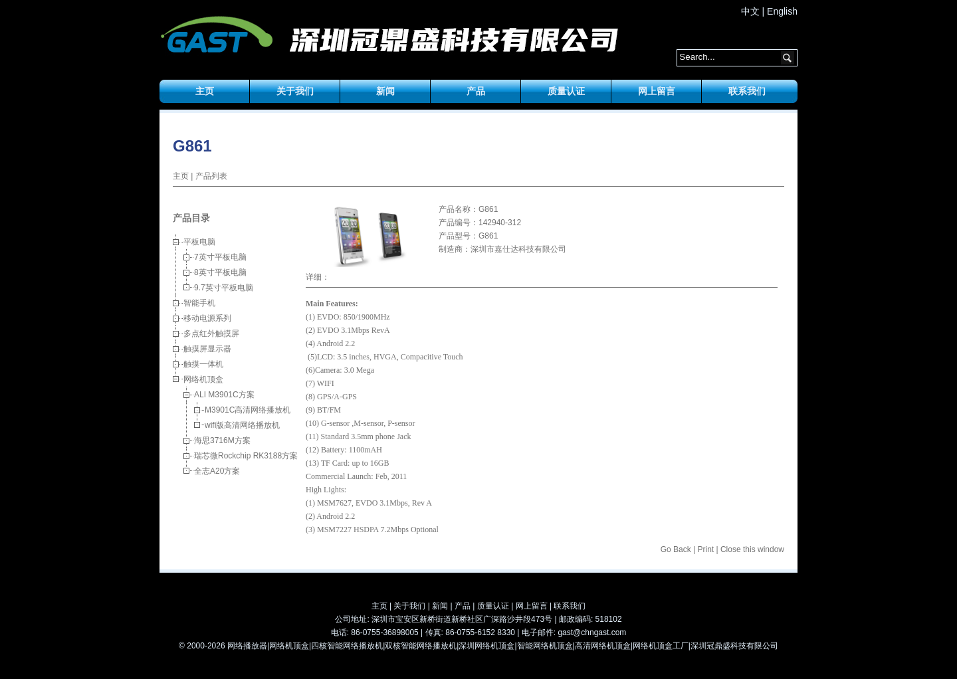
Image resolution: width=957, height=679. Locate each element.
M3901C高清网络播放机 (247, 410)
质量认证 (566, 91)
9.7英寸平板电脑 (223, 287)
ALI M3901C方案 (224, 394)
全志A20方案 (217, 471)
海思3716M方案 (222, 440)
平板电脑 (199, 241)
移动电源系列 (207, 318)
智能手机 (199, 303)
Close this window (752, 549)
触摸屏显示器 (207, 348)
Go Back (676, 549)
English (782, 11)
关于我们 (295, 91)
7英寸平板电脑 (220, 257)
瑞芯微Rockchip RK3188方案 (246, 455)
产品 (476, 91)
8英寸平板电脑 (220, 272)
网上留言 (656, 91)
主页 (204, 91)
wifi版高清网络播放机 (242, 425)
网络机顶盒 (203, 379)
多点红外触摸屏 (211, 333)
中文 (750, 11)
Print (705, 549)
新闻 (385, 91)
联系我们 (747, 91)
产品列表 (211, 176)
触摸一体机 (203, 364)
